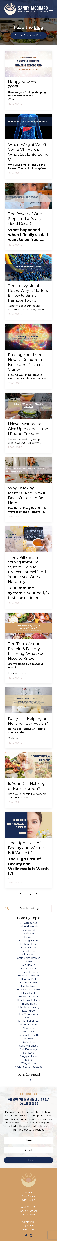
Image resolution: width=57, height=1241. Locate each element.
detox (28, 961)
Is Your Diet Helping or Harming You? (26, 786)
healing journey (28, 972)
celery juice (28, 947)
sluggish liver (28, 1056)
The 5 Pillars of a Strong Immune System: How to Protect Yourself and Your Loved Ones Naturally (27, 569)
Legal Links (28, 1225)
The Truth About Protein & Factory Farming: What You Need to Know (26, 651)
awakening (28, 933)
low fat (28, 1017)
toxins (28, 1059)
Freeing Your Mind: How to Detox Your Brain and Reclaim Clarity (25, 362)
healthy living (28, 986)
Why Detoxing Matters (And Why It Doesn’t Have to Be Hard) (27, 495)
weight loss (28, 1063)
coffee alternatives (28, 958)
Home (28, 1192)
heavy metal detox (28, 989)
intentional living (28, 1007)
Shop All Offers (28, 1211)
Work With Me (28, 1207)
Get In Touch (28, 1214)
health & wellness (28, 975)
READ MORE (15, 104)
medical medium (28, 1021)
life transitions (28, 1014)
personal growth (28, 1035)
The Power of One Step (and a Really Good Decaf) (25, 218)
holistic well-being (28, 1000)
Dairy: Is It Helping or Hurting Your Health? (28, 721)
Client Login (28, 1200)
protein (28, 1038)
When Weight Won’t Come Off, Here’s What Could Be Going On (28, 152)
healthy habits (29, 982)
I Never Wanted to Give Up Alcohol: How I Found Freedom (28, 429)
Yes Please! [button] (29, 1160)
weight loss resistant (28, 1066)
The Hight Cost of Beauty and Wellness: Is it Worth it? (28, 848)
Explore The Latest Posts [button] (28, 35)
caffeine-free (28, 944)
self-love (28, 1052)
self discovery (28, 1049)
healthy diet (28, 979)
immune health (28, 1003)
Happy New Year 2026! (23, 84)
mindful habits (28, 1024)
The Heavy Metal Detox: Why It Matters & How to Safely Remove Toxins (28, 293)
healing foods (28, 968)
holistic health (28, 993)
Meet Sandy (28, 1196)
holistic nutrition (28, 996)
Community (28, 1222)
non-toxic (28, 1031)
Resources (28, 1229)
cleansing (28, 954)
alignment (28, 930)
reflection (28, 1042)
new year (28, 1028)
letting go (28, 1010)
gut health (28, 965)
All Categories (28, 922)
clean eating (28, 951)
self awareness (28, 1045)
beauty (28, 937)
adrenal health (28, 926)
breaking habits (28, 940)
